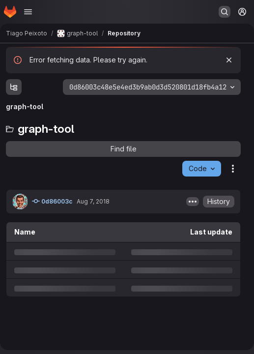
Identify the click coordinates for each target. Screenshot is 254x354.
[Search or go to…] (224, 12)
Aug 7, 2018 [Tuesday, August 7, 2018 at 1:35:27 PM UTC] (93, 201)
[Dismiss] (229, 60)
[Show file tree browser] (14, 87)
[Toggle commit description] (192, 201)
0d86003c (52, 201)
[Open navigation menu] (28, 12)
